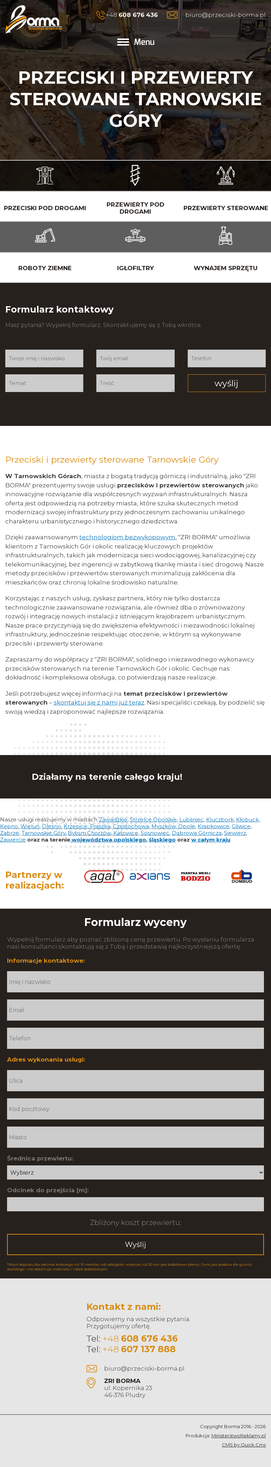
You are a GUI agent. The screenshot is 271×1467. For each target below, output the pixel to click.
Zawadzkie (113, 819)
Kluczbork (220, 819)
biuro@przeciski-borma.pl (225, 14)
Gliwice (241, 826)
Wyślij (135, 1244)
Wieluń (30, 826)
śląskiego (162, 839)
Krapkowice (213, 826)
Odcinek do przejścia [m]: (48, 1190)
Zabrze (9, 833)
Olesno (51, 826)
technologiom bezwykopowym (127, 537)
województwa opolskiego (108, 839)
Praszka (99, 826)
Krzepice (76, 826)
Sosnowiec (155, 833)
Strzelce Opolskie (153, 819)
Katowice (125, 833)
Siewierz (235, 833)
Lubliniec (191, 819)
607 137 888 (148, 1349)
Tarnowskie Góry (43, 833)
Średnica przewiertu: (40, 1158)
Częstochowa (131, 826)
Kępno (9, 826)
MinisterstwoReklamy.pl (238, 1435)
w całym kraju (210, 839)
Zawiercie (13, 839)
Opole (186, 826)
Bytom (77, 833)
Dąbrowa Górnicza (197, 833)
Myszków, (164, 826)
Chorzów (99, 833)
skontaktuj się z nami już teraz (99, 702)
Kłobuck (247, 819)
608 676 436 (138, 14)
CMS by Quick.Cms (244, 1445)
